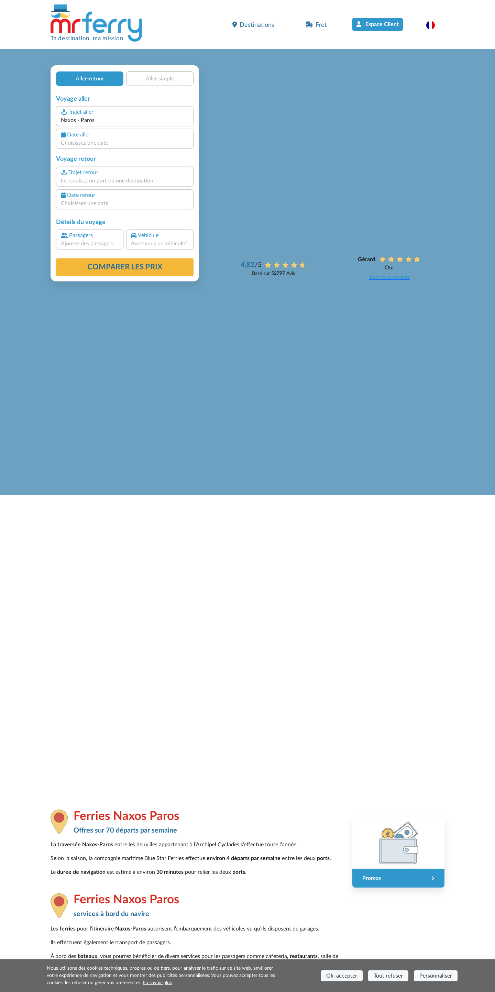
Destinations (253, 25)
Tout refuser (388, 976)
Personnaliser (435, 976)
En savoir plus (157, 982)
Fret (316, 25)
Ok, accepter (341, 976)
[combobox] (125, 120)
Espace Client (377, 24)
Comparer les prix (125, 267)
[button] (434, 25)
